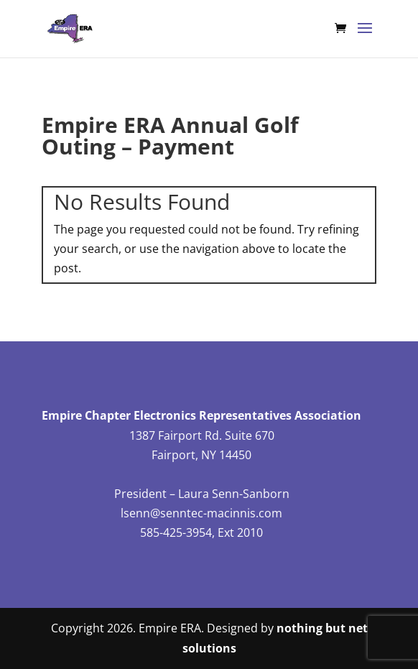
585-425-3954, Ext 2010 (201, 532)
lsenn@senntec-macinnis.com (201, 513)
